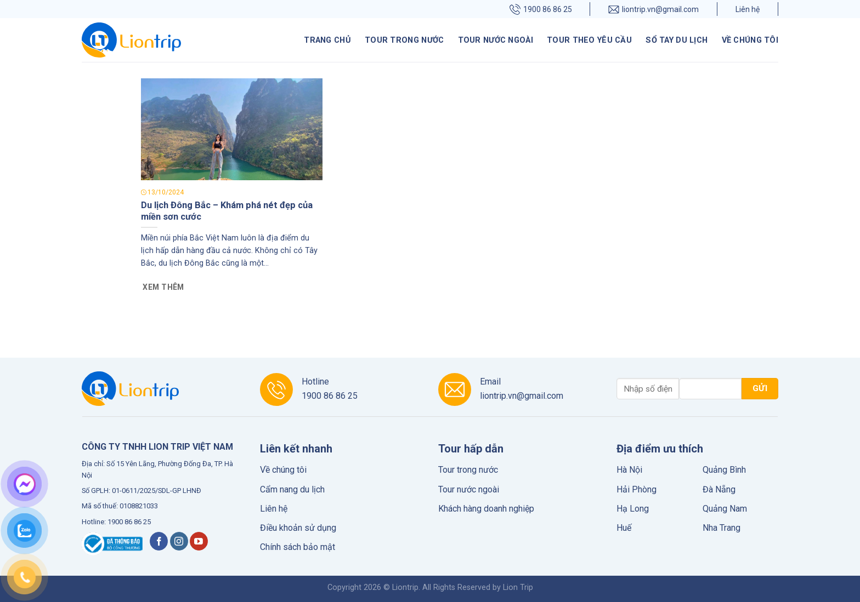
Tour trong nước (404, 40)
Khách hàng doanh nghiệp (486, 508)
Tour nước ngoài (495, 40)
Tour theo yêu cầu (589, 40)
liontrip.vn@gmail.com (653, 9)
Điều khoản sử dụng (298, 528)
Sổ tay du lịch (677, 40)
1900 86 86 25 (541, 9)
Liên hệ (747, 9)
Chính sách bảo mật (297, 547)
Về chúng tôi (750, 40)
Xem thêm (163, 287)
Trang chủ (327, 40)
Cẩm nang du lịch (292, 489)
